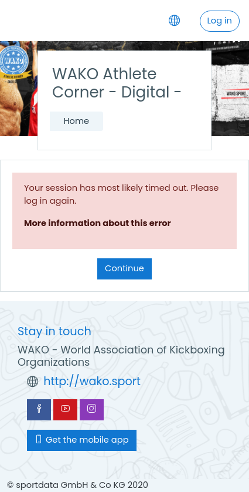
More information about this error (97, 223)
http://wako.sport (92, 381)
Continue (124, 268)
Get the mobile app (82, 440)
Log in (219, 20)
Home (76, 121)
